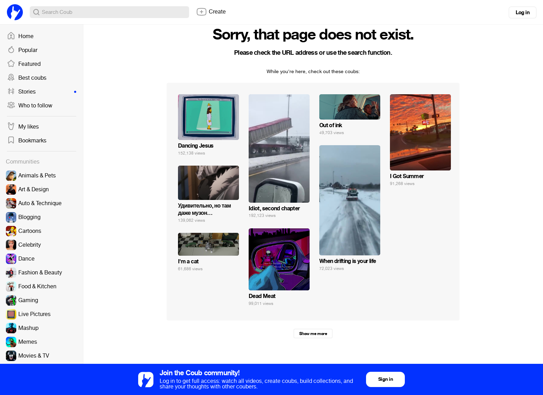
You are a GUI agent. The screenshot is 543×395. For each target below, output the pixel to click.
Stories (41, 92)
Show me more (313, 333)
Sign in (385, 379)
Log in (522, 12)
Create (211, 11)
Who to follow (29, 106)
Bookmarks (26, 141)
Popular (22, 50)
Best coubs (26, 78)
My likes (23, 127)
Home (20, 36)
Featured (24, 64)
